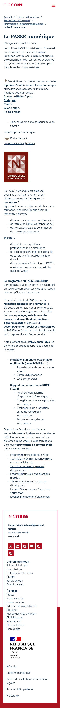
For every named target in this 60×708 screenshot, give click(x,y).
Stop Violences (15, 625)
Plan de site (13, 628)
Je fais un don (15, 580)
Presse (11, 594)
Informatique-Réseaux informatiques (23, 24)
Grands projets (15, 584)
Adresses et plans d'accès (22, 606)
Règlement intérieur (18, 672)
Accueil (8, 17)
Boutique (12, 609)
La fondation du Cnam (20, 573)
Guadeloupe (11, 107)
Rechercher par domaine (17, 20)
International (14, 621)
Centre (8, 104)
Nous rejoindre (15, 598)
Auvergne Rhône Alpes (18, 96)
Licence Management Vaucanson (30, 496)
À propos (12, 590)
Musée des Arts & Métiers (22, 613)
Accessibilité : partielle (20, 689)
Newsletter (13, 695)
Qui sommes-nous (18, 561)
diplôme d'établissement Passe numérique (30, 85)
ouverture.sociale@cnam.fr (19, 143)
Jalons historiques (17, 565)
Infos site (12, 666)
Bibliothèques (15, 617)
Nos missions (14, 569)
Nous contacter (16, 602)
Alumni (11, 576)
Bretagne (9, 100)
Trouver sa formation (27, 17)
